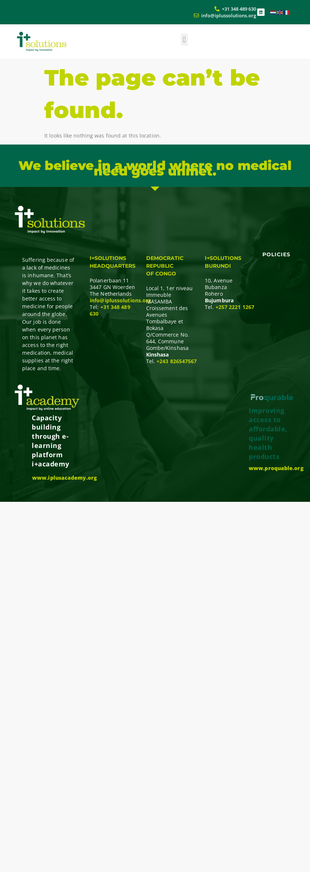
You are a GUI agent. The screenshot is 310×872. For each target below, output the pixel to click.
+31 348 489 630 (110, 310)
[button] (184, 40)
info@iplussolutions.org (120, 300)
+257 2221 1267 (235, 306)
